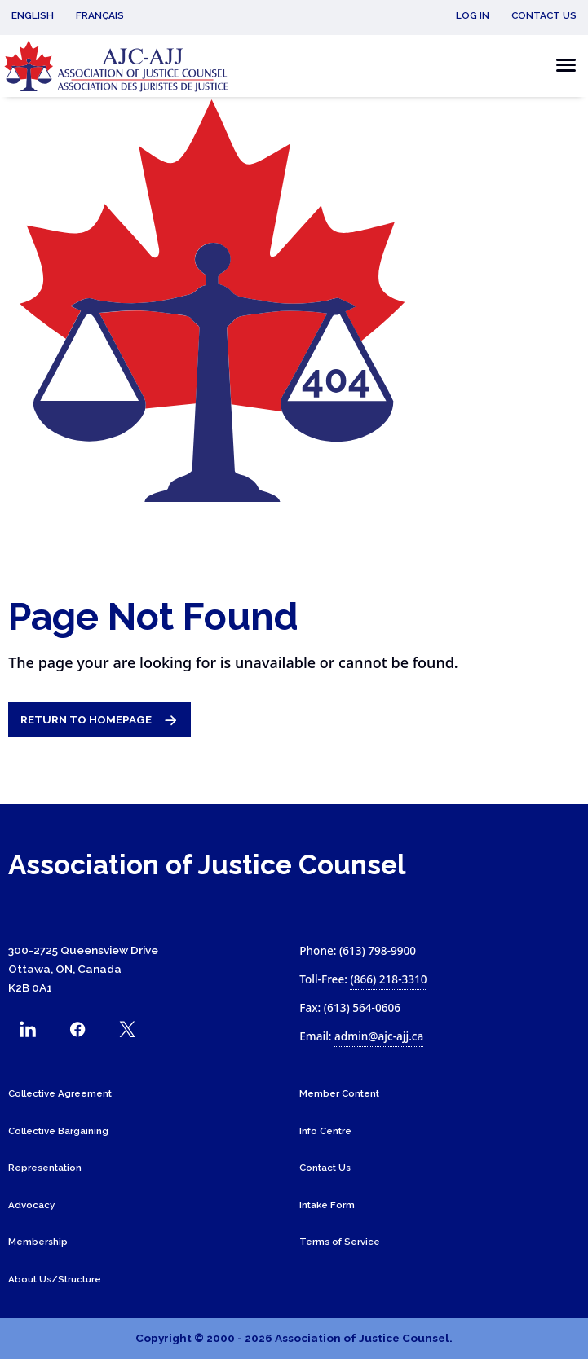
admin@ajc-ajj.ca (378, 1036)
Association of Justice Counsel (207, 865)
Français (100, 15)
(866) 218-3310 (388, 979)
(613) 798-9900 (377, 950)
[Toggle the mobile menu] (561, 65)
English (32, 15)
